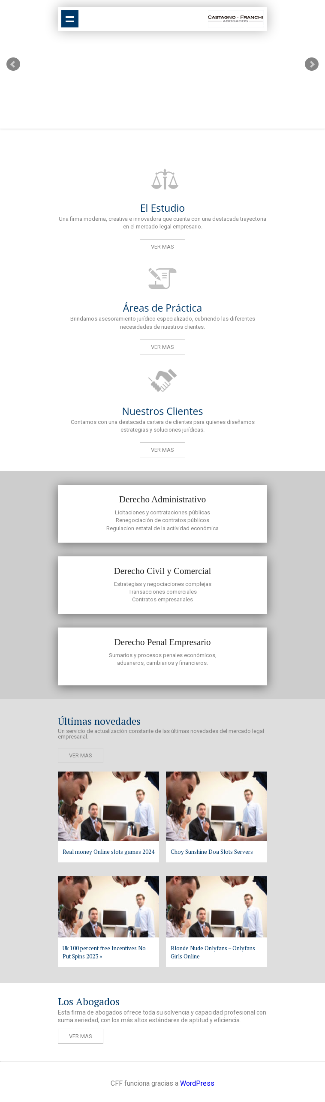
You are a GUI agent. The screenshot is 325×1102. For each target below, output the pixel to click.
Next (312, 64)
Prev (13, 64)
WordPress (197, 1083)
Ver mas (162, 246)
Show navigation (69, 18)
